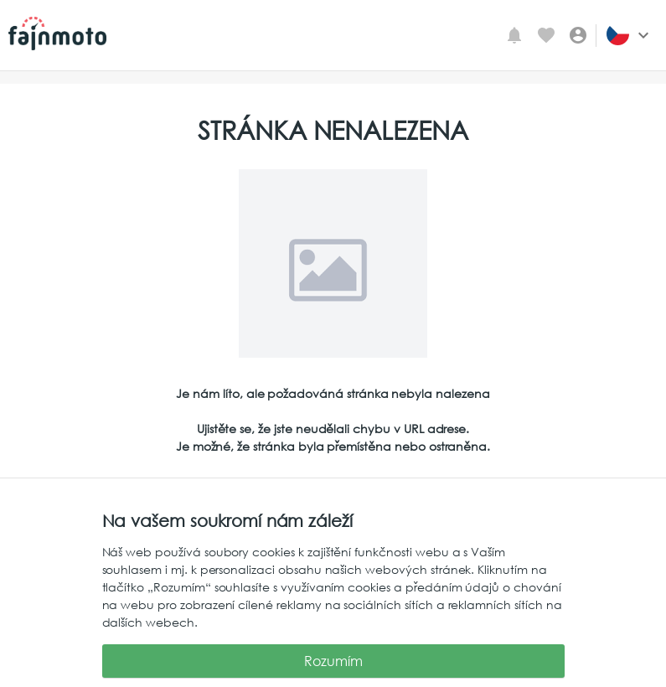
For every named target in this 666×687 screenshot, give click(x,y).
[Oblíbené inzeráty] (546, 35)
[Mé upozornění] (514, 35)
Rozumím (333, 661)
